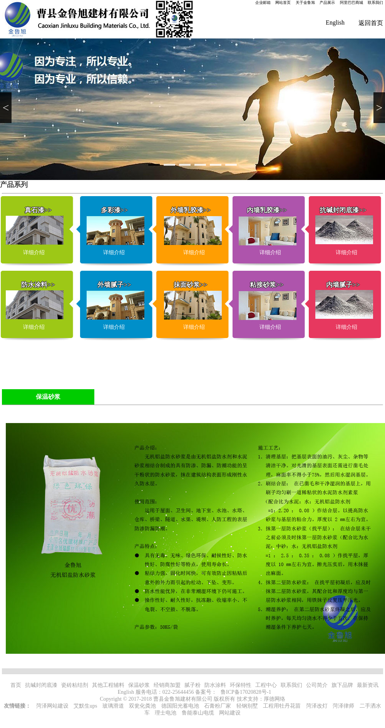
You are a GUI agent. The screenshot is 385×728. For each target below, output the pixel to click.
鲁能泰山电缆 (198, 713)
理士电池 (165, 713)
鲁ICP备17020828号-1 (246, 692)
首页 (15, 685)
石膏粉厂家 (217, 706)
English (335, 22)
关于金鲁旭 (305, 2)
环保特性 (240, 685)
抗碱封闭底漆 (41, 685)
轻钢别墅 (247, 706)
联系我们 (375, 2)
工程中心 (266, 685)
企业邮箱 (263, 2)
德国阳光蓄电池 (180, 706)
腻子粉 (192, 685)
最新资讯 (367, 685)
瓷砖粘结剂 (74, 685)
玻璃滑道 (113, 706)
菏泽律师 (343, 706)
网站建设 (230, 713)
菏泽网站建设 (52, 706)
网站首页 (283, 2)
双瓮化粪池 (142, 706)
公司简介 (317, 685)
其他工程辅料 (108, 685)
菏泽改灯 (317, 706)
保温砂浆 (139, 685)
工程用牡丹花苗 (282, 706)
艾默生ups (85, 706)
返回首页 (370, 23)
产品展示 (327, 2)
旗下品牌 (342, 685)
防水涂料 (215, 685)
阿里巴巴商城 (351, 2)
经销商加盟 (167, 685)
